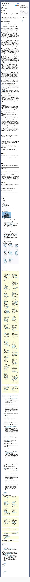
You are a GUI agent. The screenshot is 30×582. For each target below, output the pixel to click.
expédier (5, 504)
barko (16, 352)
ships (7, 211)
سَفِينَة (7, 275)
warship (16, 256)
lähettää (5, 502)
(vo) (16, 380)
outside (17, 568)
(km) (9, 355)
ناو (14, 302)
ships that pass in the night (10, 259)
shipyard (16, 247)
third (12, 568)
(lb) (6, 373)
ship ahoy (10, 244)
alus (7, 387)
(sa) (16, 322)
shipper (5, 266)
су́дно (13, 317)
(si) (17, 334)
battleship (5, 247)
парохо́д (13, 319)
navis (6, 366)
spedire (7, 512)
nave (7, 344)
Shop (22, 20)
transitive (5, 416)
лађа (12, 329)
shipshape (10, 257)
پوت (15, 374)
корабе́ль (13, 371)
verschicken (5, 506)
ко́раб (5, 294)
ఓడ (15, 358)
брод (4, 375)
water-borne (13, 398)
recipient (5, 414)
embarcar (13, 522)
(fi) (8, 317)
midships (5, 260)
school (10, 235)
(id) (6, 341)
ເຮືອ (6, 365)
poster (7, 503)
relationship (6, 544)
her (9, 238)
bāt (12, 292)
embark (10, 436)
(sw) (17, 348)
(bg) (6, 294)
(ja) (8, 345)
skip (7, 316)
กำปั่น (15, 363)
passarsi (15, 533)
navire (5, 321)
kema (15, 377)
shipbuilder (11, 247)
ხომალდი (8, 324)
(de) (6, 327)
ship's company (10, 256)
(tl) (17, 352)
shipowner (10, 255)
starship (16, 252)
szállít (5, 511)
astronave (5, 391)
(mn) (15, 275)
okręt (13, 306)
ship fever (10, 251)
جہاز (7, 283)
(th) (15, 362)
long (6, 342)
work (6, 235)
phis (4, 572)
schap (16, 283)
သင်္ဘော (5, 298)
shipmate (10, 253)
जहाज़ (6, 337)
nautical (8, 223)
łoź (17, 338)
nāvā (14, 299)
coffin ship (5, 248)
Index (6, 0)
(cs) (8, 310)
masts (13, 224)
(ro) (14, 313)
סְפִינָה (5, 333)
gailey (15, 324)
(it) (8, 344)
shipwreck (16, 245)
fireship (5, 251)
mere (3, 568)
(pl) (14, 306)
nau (4, 302)
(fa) (17, 301)
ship (25, 6)
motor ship (5, 262)
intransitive (9, 416)
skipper (5, 267)
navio (13, 308)
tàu (15, 379)
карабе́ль (5, 288)
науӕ (13, 297)
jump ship (5, 256)
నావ (14, 359)
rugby (5, 468)
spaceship (11, 222)
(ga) (7, 342)
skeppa (13, 507)
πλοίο (7, 328)
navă (12, 313)
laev (7, 315)
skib (7, 311)
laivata (7, 519)
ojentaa (16, 532)
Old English (22, 7)
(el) (8, 328)
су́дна (8, 289)
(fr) (7, 319)
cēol (16, 291)
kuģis (7, 367)
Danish (23, 12)
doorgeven (5, 533)
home (4, 235)
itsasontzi (5, 286)
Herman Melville (10, 426)
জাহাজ (8, 290)
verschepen (5, 497)
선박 (6, 358)
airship (8, 222)
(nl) (8, 312)
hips (4, 571)
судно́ (16, 372)
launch (8, 417)
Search (4, 0)
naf (15, 380)
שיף (15, 382)
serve (16, 422)
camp (16, 234)
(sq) (6, 272)
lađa (12, 331)
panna (6, 537)
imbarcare (13, 529)
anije (4, 272)
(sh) (16, 330)
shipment (5, 492)
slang (7, 462)
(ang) (14, 291)
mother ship (5, 261)
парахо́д (5, 296)
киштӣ (15, 354)
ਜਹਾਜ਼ (15, 310)
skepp (13, 350)
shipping (9, 553)
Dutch (21, 11)
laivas (5, 369)
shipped (6, 396)
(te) (16, 358)
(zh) (8, 306)
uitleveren (5, 499)
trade (8, 464)
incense (13, 226)
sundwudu (13, 293)
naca (15, 292)
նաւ (9, 279)
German (24, 11)
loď (6, 310)
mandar (13, 501)
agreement (6, 568)
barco (13, 345)
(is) (8, 339)
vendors (5, 417)
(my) (7, 298)
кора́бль (13, 315)
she (12, 238)
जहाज (16, 272)
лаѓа (4, 376)
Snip (22, 21)
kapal (4, 341)
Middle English (23, 6)
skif (12, 295)
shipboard (10, 245)
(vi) (14, 379)
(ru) (15, 315)
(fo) (8, 316)
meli (12, 280)
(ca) (6, 301)
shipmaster (11, 254)
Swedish (26, 12)
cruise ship (5, 249)
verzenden (5, 498)
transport (16, 398)
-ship (6, 201)
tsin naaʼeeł (16, 277)
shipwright (16, 246)
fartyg (13, 351)
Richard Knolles (7, 399)
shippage (5, 493)
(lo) (7, 365)
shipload (10, 252)
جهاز (15, 300)
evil (14, 568)
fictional (10, 548)
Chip (22, 19)
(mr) (17, 272)
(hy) (6, 278)
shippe (5, 205)
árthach (5, 343)
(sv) (14, 350)
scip (12, 291)
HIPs (6, 571)
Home (2, 0)
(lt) (6, 369)
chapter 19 (7, 427)
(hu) (6, 511)
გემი (8, 323)
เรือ (14, 362)
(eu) (7, 286)
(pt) (14, 308)
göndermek (13, 512)
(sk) (16, 336)
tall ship (16, 253)
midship (5, 259)
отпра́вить (13, 504)
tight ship (16, 254)
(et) (8, 315)
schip (7, 312)
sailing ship (5, 263)
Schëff (5, 373)
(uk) (15, 371)
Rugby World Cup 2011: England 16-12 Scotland (11, 471)
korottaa (7, 536)
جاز (6, 292)
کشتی (16, 301)
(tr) (17, 367)
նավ (4, 278)
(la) (8, 366)
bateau (5, 320)
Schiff (5, 327)
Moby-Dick (14, 426)
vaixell (5, 301)
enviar (13, 502)
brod (15, 330)
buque (13, 346)
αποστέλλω (5, 508)
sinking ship (16, 248)
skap (12, 285)
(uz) (17, 377)
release (13, 416)
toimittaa (5, 501)
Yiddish (27, 11)
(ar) (8, 275)
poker (5, 462)
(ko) (8, 357)
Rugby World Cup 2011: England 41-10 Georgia (11, 452)
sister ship (16, 249)
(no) (17, 287)
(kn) (9, 350)
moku (8, 331)
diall (15, 298)
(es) (14, 345)
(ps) (16, 300)
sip (15, 366)
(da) (8, 311)
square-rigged (10, 224)
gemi (15, 367)
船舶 (7, 307)
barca (16, 278)
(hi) (7, 336)
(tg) (17, 354)
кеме (15, 281)
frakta (13, 508)
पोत (6, 336)
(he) (6, 333)
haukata (7, 528)
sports (5, 464)
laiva (7, 317)
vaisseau (5, 319)
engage (13, 422)
